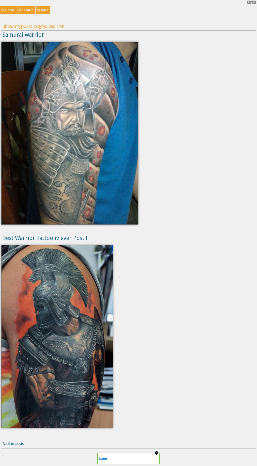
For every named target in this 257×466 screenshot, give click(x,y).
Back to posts (13, 444)
